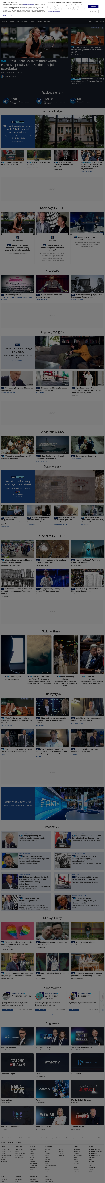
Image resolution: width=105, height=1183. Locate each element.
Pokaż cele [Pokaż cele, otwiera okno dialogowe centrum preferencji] (93, 11)
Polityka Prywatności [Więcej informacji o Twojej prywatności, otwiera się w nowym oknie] (7, 15)
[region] (52, 9)
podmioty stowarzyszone (28, 4)
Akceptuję (93, 6)
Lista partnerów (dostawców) (53, 11)
